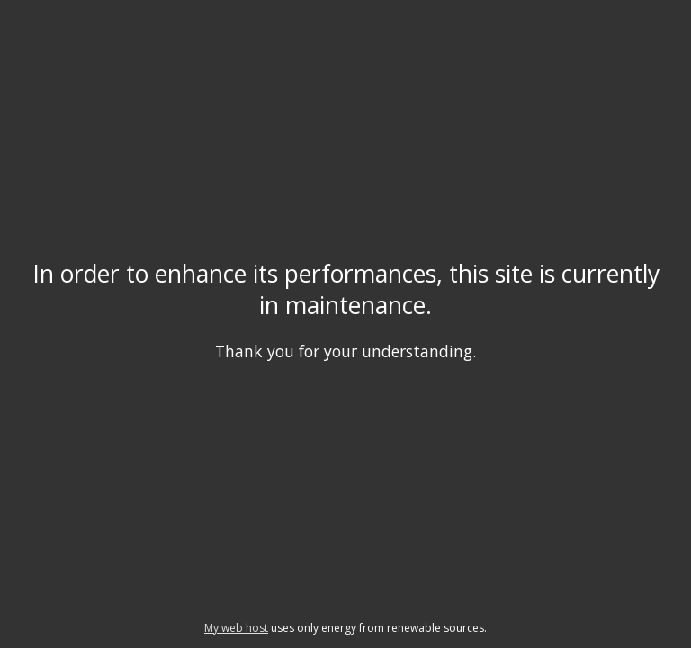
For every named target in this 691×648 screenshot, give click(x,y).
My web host (236, 627)
